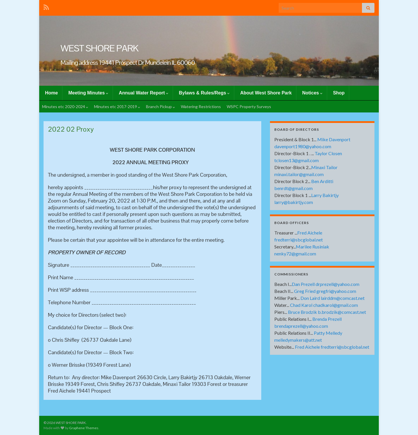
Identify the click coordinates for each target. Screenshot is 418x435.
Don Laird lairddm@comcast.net (332, 298)
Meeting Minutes (88, 92)
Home (51, 92)
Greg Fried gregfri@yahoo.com (325, 291)
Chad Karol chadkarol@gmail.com (324, 305)
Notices (312, 92)
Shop (339, 92)
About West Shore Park (266, 92)
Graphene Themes (83, 428)
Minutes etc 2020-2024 (65, 106)
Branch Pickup (160, 106)
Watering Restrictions (201, 106)
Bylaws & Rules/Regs (204, 92)
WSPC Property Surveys (249, 106)
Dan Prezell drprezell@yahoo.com (325, 284)
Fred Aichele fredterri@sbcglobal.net (332, 347)
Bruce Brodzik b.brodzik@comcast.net (327, 312)
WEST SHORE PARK (99, 48)
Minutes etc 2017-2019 (117, 106)
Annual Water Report (143, 92)
